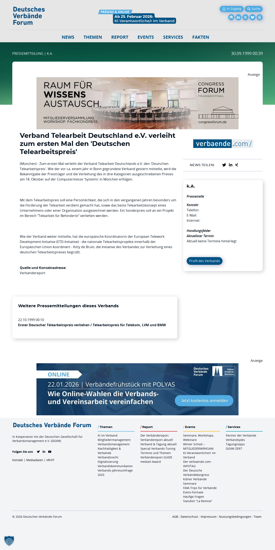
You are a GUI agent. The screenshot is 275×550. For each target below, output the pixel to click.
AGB (175, 517)
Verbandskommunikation (115, 466)
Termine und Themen (155, 453)
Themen (93, 37)
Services (173, 37)
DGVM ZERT (234, 448)
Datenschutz (189, 517)
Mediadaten (34, 460)
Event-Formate (193, 492)
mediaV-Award (150, 462)
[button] (9, 541)
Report (119, 37)
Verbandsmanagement (114, 444)
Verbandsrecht (108, 457)
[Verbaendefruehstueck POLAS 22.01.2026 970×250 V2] (137, 365)
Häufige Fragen (193, 497)
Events (146, 37)
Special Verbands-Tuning (157, 448)
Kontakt (17, 460)
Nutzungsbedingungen (235, 517)
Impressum (208, 517)
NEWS (68, 37)
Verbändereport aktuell (156, 440)
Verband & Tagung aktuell (158, 444)
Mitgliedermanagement (114, 440)
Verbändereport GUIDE (156, 457)
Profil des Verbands (204, 261)
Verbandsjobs (235, 440)
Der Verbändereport (154, 435)
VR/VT (50, 460)
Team (257, 517)
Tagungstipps (235, 444)
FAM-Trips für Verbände (200, 488)
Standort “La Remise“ (197, 501)
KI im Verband (108, 435)
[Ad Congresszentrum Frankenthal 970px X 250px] (137, 79)
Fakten (200, 37)
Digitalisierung (108, 462)
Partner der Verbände (241, 435)
